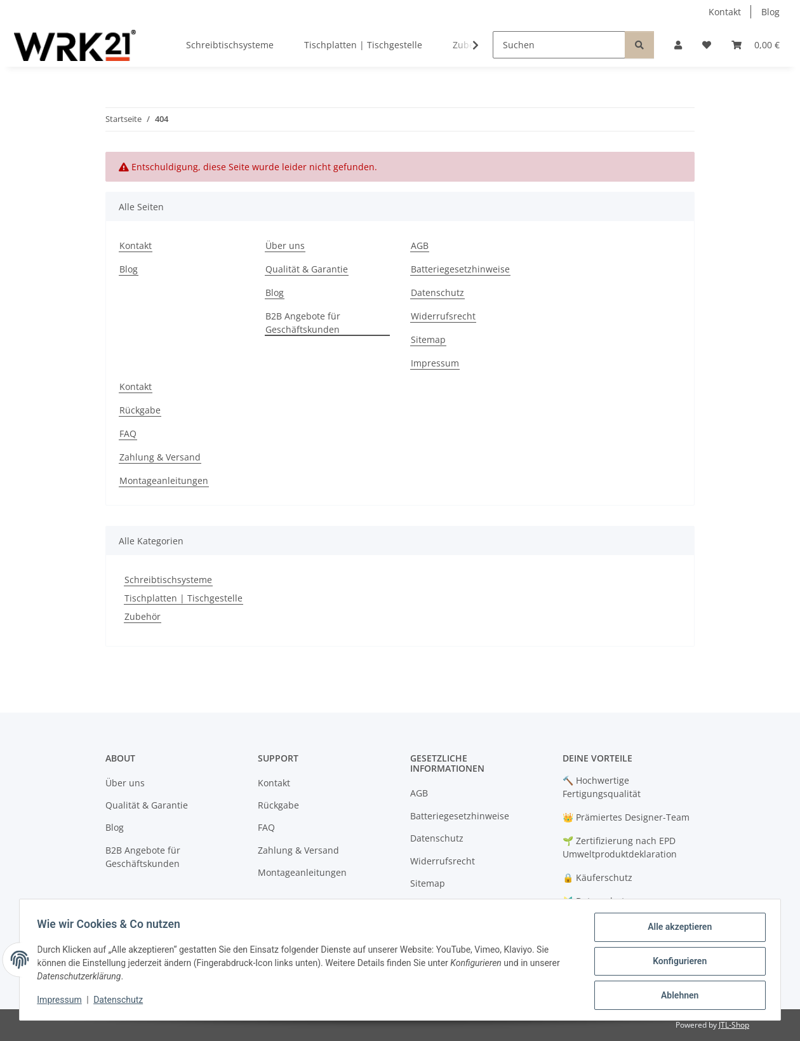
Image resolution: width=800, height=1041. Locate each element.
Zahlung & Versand (160, 457)
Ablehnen (676, 996)
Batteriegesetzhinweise (460, 269)
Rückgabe (140, 410)
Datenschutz (121, 1002)
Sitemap (428, 339)
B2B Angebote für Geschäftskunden (302, 322)
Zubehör (142, 616)
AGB (420, 245)
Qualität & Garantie (306, 269)
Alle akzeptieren (676, 930)
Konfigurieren (676, 963)
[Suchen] (559, 44)
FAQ (128, 433)
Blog (770, 12)
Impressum (62, 1002)
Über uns (285, 245)
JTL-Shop (734, 1024)
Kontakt (725, 12)
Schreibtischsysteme (168, 580)
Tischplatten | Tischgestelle (183, 598)
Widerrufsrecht (443, 316)
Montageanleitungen (163, 480)
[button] (678, 45)
